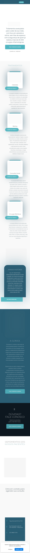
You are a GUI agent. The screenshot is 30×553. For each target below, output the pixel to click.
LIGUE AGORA (21, 2)
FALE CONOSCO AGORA (15, 47)
